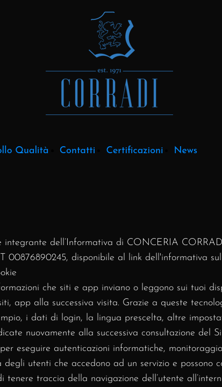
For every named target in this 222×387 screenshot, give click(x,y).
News (185, 151)
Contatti (78, 151)
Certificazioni (134, 151)
